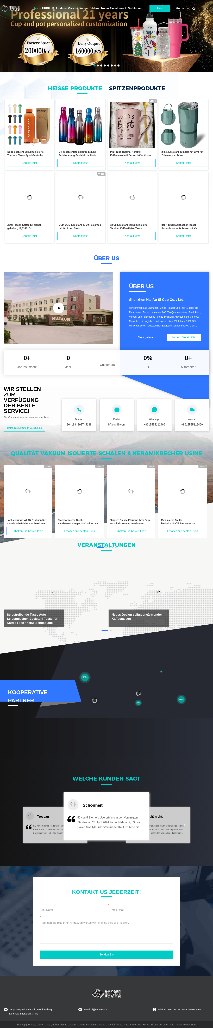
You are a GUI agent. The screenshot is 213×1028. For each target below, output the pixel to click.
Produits (61, 8)
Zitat (160, 8)
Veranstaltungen (78, 8)
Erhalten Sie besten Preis (27, 531)
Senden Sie (106, 954)
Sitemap (21, 1024)
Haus (37, 8)
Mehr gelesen (146, 337)
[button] (28, 827)
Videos (95, 8)
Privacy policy (35, 1024)
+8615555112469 (154, 424)
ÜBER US (48, 8)
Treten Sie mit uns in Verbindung (122, 8)
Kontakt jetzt (29, 162)
